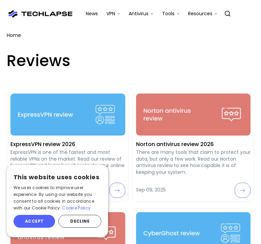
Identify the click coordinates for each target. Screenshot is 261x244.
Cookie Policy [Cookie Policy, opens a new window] (76, 208)
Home (14, 35)
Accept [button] (34, 221)
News (92, 13)
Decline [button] (79, 221)
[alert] (57, 201)
